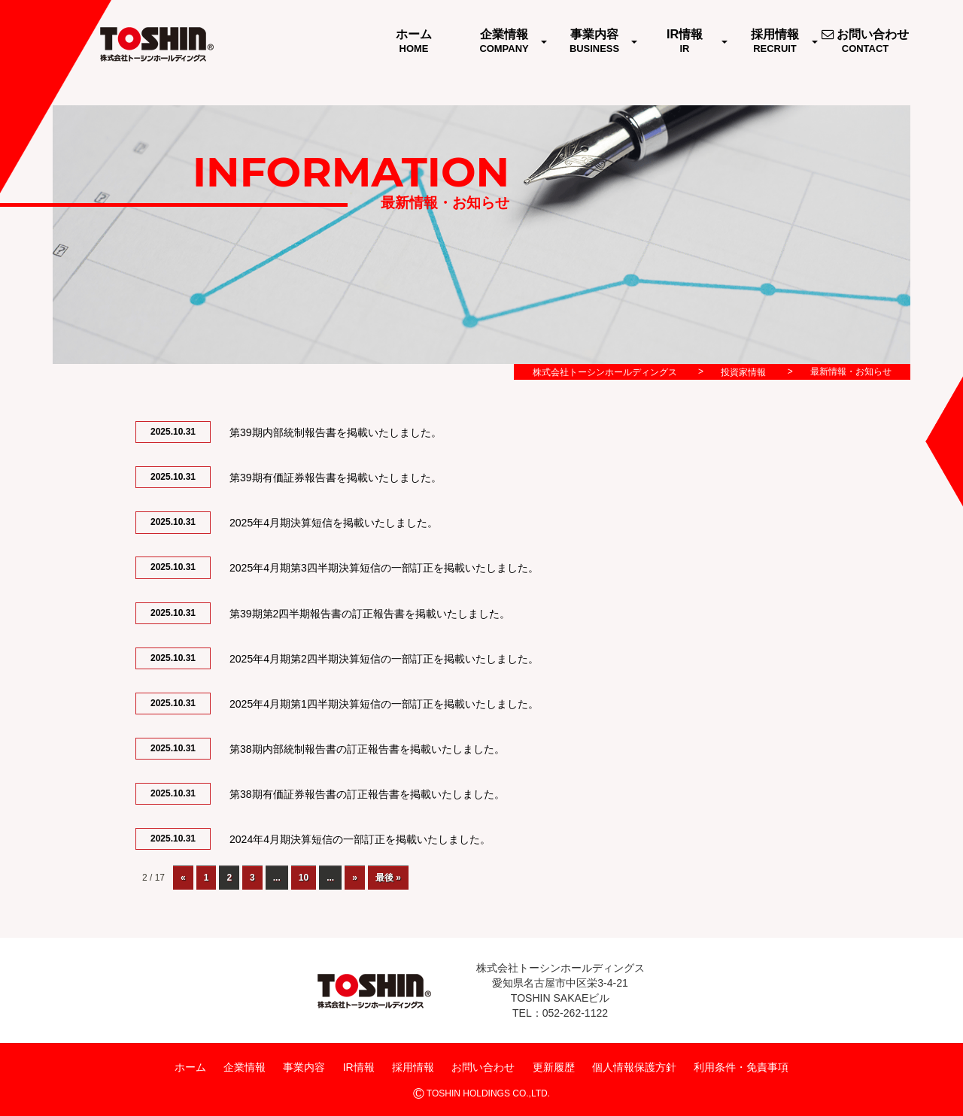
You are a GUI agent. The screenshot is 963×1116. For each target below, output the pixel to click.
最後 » (388, 877)
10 (303, 877)
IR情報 (359, 1067)
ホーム (190, 1067)
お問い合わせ (483, 1067)
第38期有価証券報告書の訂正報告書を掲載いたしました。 (367, 794)
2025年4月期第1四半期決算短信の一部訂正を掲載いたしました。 (384, 704)
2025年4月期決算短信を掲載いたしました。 (333, 523)
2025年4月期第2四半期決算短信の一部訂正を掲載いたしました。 (384, 659)
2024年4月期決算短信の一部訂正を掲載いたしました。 (360, 839)
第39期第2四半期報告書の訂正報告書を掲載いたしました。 (369, 614)
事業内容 (304, 1067)
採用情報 (413, 1067)
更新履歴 (554, 1067)
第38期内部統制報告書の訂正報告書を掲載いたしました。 (367, 749)
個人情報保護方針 (634, 1067)
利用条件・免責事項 (741, 1067)
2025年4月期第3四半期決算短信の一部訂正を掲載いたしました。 (384, 568)
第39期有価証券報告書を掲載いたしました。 (335, 478)
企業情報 (244, 1067)
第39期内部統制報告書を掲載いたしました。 (335, 432)
